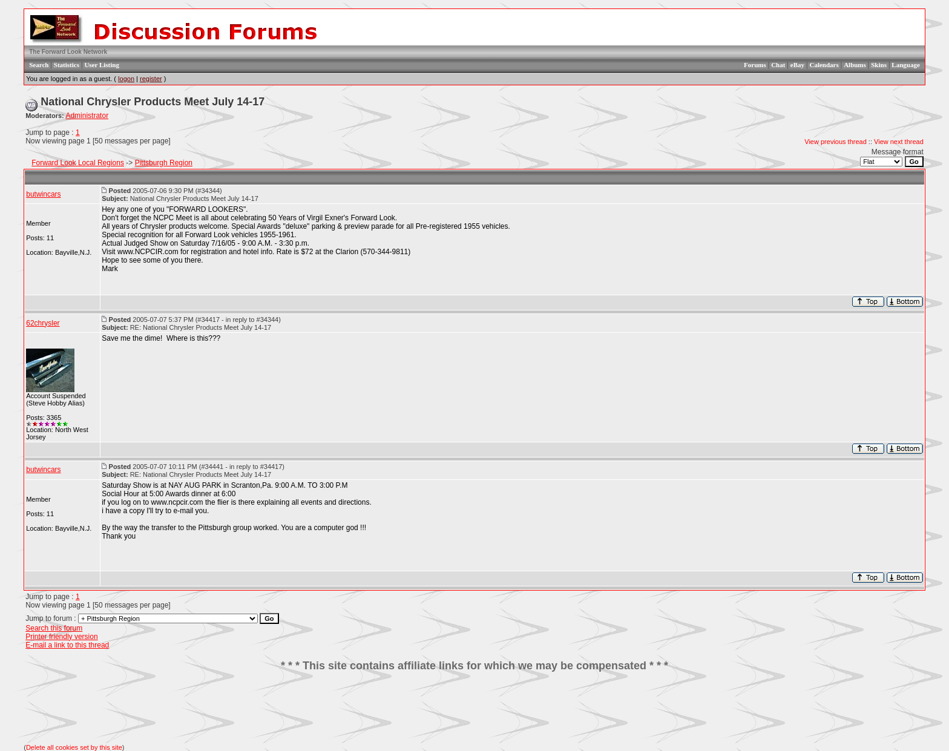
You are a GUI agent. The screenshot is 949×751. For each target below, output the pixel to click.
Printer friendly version (61, 636)
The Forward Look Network (68, 51)
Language (905, 64)
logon (126, 78)
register (151, 78)
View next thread (899, 141)
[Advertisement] (474, 708)
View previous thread (835, 141)
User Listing (101, 64)
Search (38, 64)
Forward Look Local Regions (77, 163)
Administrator (86, 115)
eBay (797, 64)
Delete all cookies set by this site (74, 747)
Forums (755, 64)
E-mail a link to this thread (67, 645)
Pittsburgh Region (163, 163)
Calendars (823, 64)
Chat (778, 64)
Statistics (66, 64)
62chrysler (42, 323)
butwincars (43, 194)
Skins (879, 64)
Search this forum (53, 628)
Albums (855, 64)
